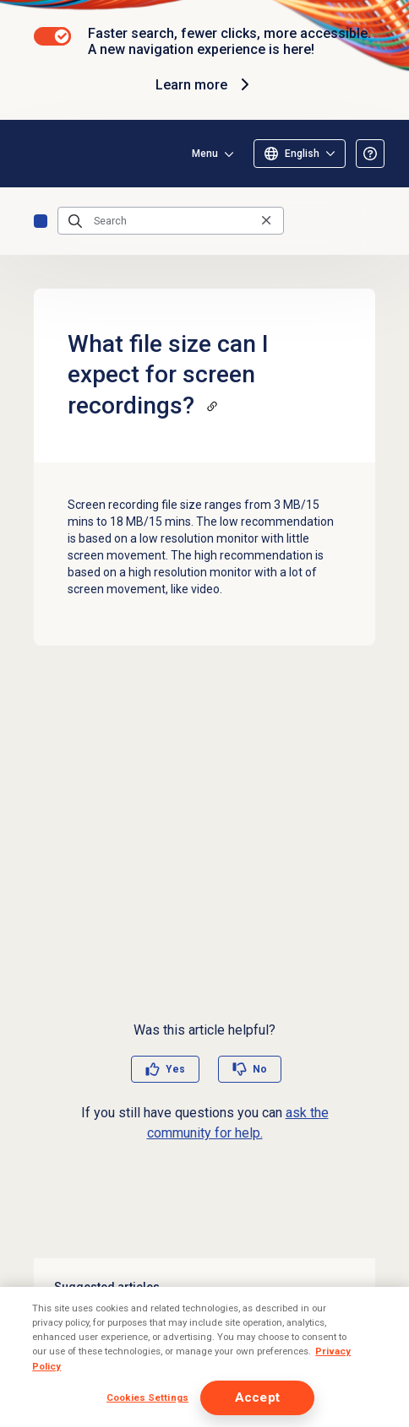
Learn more (204, 84)
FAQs (40, 221)
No (260, 1069)
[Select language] (300, 153)
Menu (205, 153)
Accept (257, 1397)
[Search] (170, 221)
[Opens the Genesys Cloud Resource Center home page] (40, 153)
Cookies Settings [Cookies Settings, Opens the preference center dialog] (147, 1397)
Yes (175, 1069)
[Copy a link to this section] (212, 406)
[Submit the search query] (75, 221)
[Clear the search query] (266, 221)
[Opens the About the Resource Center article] (370, 153)
